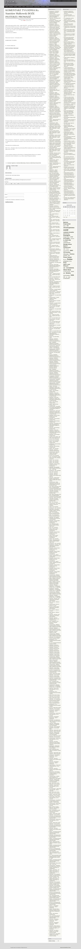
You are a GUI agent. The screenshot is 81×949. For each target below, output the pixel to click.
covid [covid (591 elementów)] (65, 230)
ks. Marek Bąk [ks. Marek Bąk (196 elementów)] (67, 240)
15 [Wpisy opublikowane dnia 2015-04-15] (67, 212)
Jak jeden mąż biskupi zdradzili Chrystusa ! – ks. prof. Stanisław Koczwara (69, 71)
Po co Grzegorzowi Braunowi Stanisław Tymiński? (54, 640)
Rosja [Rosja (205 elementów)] (65, 262)
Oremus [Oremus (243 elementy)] (72, 254)
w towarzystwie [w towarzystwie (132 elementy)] (66, 278)
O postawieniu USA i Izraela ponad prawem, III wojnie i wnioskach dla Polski (55, 671)
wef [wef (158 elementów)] (64, 276)
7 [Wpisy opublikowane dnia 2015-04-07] (65, 210)
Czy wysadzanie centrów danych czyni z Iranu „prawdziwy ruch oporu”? (69, 162)
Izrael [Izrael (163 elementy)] (71, 236)
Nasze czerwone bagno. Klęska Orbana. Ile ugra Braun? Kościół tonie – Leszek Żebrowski (69, 30)
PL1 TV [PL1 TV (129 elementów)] (64, 259)
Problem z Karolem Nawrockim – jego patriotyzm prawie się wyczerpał (54, 807)
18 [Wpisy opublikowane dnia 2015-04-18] (72, 212)
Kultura (15, 6)
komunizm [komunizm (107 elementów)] (72, 238)
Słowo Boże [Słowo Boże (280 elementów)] (67, 270)
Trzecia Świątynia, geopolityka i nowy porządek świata (54, 727)
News (24, 6)
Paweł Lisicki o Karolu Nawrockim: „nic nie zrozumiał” (54, 689)
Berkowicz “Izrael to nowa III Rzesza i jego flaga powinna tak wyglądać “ (69, 42)
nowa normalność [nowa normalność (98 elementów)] (66, 250)
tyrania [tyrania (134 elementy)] (72, 271)
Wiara (7, 6)
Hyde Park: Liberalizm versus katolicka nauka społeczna (55, 475)
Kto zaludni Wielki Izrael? (68, 94)
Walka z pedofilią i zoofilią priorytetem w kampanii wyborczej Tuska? (69, 81)
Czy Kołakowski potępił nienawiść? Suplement (54, 90)
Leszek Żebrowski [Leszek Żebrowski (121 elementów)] (66, 242)
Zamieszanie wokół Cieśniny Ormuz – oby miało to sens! (54, 211)
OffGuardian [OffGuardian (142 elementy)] (66, 254)
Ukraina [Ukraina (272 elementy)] (68, 273)
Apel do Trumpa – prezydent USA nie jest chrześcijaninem (54, 416)
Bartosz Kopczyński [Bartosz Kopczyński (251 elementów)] (66, 223)
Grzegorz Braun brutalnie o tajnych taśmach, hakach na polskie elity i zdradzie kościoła (69, 133)
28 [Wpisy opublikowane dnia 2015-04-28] (65, 215)
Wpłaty (47, 6)
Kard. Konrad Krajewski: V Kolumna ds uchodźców (54, 504)
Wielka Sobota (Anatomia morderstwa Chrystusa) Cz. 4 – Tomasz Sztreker (69, 180)
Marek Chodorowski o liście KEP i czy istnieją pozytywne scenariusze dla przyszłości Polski (69, 137)
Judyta (24, 20)
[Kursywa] (9, 183)
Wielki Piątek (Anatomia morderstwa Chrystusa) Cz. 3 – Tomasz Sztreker (69, 184)
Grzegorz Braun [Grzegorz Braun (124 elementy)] (66, 236)
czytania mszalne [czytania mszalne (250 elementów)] (68, 232)
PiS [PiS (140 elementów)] (69, 255)
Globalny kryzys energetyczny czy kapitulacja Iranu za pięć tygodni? (54, 724)
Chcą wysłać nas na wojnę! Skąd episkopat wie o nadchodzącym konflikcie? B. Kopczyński (69, 107)
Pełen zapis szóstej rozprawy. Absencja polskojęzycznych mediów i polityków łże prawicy (69, 38)
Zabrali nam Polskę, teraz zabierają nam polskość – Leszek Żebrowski (69, 92)
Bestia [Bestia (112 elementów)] (64, 225)
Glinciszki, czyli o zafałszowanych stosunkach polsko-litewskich (55, 545)
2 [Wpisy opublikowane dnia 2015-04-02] (69, 208)
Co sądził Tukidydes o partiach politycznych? (54, 298)
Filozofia (11, 6)
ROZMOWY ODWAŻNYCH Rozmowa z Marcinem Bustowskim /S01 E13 (68, 101)
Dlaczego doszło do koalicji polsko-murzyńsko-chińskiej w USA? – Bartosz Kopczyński (69, 64)
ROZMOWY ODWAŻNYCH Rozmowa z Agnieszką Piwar (54, 12)
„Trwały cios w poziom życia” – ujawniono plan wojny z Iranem (54, 274)
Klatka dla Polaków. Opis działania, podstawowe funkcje (54, 453)
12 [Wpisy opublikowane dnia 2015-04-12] (74, 210)
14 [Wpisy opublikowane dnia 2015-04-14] (65, 212)
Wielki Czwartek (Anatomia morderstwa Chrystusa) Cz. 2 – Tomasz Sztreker (69, 192)
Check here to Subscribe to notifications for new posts (14, 201)
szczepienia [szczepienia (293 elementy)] (70, 268)
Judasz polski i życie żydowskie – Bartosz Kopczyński (55, 789)
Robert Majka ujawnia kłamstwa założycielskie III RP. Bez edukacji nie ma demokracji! (69, 74)
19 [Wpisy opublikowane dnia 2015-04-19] (74, 212)
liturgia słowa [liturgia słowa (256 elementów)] (67, 244)
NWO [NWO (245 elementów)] (71, 250)
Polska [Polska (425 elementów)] (69, 259)
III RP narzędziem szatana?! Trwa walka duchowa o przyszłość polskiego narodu (55, 875)
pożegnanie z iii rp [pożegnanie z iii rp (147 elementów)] (67, 261)
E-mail (6, 198)
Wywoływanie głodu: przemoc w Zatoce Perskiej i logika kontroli (54, 525)
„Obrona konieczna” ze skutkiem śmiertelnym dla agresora (54, 117)
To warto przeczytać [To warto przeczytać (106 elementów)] (66, 271)
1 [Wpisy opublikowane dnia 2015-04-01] (67, 208)
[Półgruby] (6, 183)
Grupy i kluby (37, 6)
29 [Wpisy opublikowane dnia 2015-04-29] (67, 215)
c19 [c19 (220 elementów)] (67, 225)
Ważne (30, 19)
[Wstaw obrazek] (14, 183)
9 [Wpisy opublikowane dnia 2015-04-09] (69, 210)
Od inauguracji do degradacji (69, 115)
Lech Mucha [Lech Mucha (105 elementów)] (65, 241)
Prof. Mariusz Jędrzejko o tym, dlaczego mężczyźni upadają (53, 931)
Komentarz (6, 181)
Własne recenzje (29, 6)
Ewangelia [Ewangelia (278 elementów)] (66, 235)
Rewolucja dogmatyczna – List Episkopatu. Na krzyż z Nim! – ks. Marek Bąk (54, 586)
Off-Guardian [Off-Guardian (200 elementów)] (66, 252)
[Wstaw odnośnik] (11, 183)
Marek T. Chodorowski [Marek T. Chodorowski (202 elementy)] (67, 246)
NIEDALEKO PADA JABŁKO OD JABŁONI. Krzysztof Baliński (54, 747)
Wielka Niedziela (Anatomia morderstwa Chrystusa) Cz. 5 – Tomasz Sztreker (69, 173)
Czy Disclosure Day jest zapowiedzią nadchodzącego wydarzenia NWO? (55, 816)
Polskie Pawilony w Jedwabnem (69, 57)
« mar (64, 217)
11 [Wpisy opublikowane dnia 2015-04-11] (72, 210)
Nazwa (6, 195)
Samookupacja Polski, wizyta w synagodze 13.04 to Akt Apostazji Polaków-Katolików (54, 896)
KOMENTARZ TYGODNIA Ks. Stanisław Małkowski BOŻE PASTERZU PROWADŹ (22, 13)
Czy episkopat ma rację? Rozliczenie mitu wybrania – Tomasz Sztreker (54, 721)
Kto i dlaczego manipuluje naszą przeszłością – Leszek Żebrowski (54, 518)
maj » (66, 217)
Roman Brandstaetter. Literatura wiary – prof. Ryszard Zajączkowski (69, 144)
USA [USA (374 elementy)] (72, 275)
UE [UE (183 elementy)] (64, 273)
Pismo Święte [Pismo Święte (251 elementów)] (67, 257)
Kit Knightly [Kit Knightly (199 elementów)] (66, 238)
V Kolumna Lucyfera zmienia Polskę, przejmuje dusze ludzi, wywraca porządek (69, 98)
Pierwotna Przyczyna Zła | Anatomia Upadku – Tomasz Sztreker (68, 77)
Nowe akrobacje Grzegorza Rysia (69, 117)
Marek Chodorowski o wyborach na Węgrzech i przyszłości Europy (54, 24)
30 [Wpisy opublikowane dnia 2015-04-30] (69, 215)
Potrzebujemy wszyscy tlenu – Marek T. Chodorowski (54, 710)
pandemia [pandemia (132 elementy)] (65, 255)
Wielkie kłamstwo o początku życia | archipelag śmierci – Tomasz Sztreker (69, 50)
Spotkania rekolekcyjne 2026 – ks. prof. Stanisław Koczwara (54, 619)
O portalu (43, 6)
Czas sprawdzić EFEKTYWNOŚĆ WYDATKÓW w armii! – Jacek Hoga (69, 129)
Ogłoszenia (56, 473)
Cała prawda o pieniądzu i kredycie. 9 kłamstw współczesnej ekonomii (69, 147)
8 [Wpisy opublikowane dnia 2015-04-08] (67, 210)
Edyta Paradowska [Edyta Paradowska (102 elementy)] (66, 233)
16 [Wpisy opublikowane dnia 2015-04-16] (69, 212)
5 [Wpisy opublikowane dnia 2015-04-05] (74, 208)
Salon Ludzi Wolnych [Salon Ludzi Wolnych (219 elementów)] (66, 265)
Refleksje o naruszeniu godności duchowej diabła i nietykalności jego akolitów (55, 576)
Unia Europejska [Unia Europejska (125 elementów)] (66, 275)
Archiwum (23, 19)
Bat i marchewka (67, 156)
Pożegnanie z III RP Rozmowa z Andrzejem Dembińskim (53, 622)
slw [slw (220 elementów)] (64, 268)
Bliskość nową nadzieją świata (69, 164)
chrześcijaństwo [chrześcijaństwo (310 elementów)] (68, 227)
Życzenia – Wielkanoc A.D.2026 (69, 188)
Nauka (19, 6)
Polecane (27, 19)
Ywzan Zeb (51, 18)
